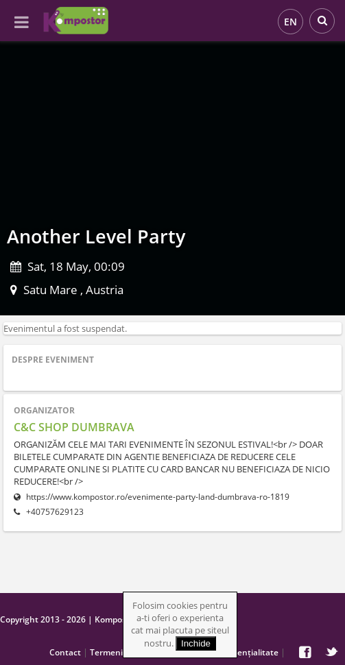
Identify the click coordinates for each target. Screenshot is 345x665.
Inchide (196, 643)
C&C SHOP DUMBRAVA (74, 427)
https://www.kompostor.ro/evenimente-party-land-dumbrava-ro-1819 (151, 497)
